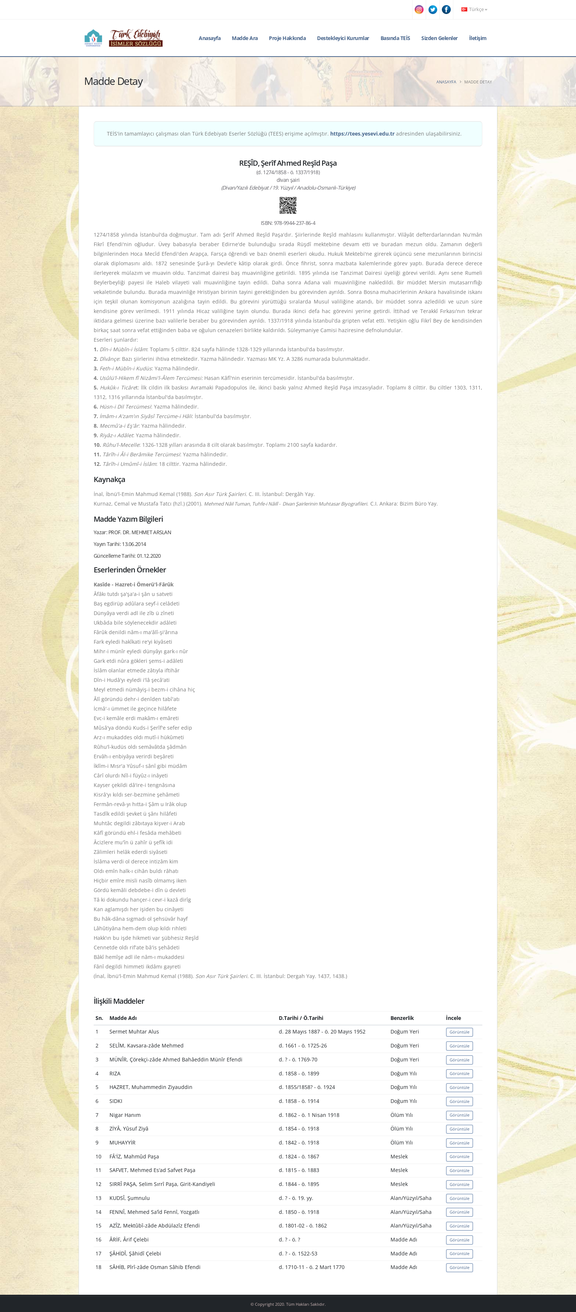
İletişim (478, 38)
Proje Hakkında (287, 38)
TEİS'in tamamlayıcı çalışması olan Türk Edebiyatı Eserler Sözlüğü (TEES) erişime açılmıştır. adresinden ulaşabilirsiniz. (284, 133)
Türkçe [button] (474, 9)
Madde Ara (245, 38)
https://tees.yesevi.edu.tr (362, 133)
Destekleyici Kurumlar (343, 38)
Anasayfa (209, 38)
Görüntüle (459, 1032)
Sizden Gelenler (439, 38)
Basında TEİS (395, 38)
